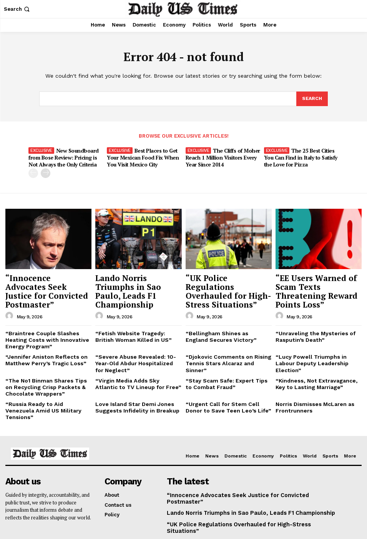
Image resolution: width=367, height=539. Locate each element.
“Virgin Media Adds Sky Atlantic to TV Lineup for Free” (136, 364)
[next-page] (45, 171)
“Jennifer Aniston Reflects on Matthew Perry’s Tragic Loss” (42, 342)
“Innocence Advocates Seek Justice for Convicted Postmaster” (47, 282)
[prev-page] (33, 171)
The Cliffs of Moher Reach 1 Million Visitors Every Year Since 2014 (222, 157)
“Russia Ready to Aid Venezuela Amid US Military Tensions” (45, 386)
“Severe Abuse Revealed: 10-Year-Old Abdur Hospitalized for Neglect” (135, 345)
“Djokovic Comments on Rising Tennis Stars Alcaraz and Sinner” (228, 342)
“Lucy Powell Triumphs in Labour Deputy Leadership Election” (317, 342)
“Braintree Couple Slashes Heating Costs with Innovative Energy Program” (42, 323)
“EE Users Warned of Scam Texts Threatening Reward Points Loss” (315, 282)
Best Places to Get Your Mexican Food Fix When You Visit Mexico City (142, 157)
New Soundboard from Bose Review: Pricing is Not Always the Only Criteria (62, 157)
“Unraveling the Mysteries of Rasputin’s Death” (311, 320)
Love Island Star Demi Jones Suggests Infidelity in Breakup (133, 386)
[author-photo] (10, 300)
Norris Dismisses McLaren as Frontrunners (312, 386)
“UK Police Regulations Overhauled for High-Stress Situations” (223, 282)
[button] (17, 9)
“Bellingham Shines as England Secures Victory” (225, 320)
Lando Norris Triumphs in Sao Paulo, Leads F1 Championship (137, 282)
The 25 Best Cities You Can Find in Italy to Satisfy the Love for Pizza (299, 157)
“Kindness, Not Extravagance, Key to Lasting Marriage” (318, 364)
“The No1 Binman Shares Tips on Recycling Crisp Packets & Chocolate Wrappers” (47, 367)
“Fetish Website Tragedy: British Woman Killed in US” (136, 320)
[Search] (312, 99)
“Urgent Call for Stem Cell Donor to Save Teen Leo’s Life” (226, 386)
